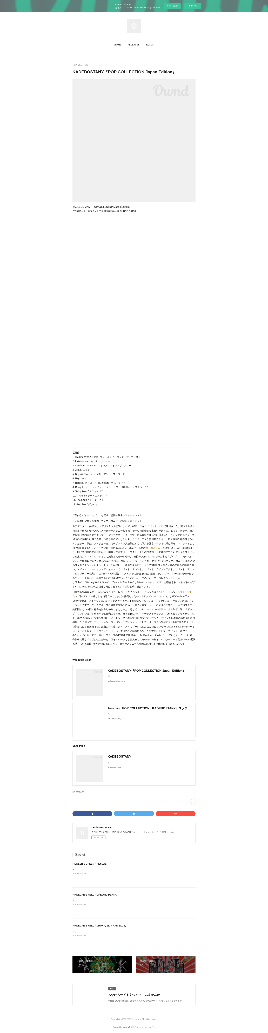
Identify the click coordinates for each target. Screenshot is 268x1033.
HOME (117, 44)
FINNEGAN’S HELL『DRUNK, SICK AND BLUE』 (100, 925)
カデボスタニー (154, 547)
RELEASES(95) (78, 792)
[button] (117, 45)
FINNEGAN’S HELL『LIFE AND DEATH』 (95, 894)
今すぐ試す (172, 6)
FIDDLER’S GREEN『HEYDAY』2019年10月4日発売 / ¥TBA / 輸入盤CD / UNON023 (111, 870)
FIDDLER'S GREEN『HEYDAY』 (90, 863)
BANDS (150, 44)
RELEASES (133, 44)
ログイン (192, 6)
